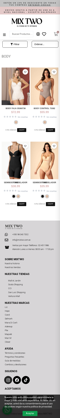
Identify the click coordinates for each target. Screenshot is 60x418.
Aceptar (30, 413)
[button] (30, 4)
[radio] (16, 122)
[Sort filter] (45, 44)
